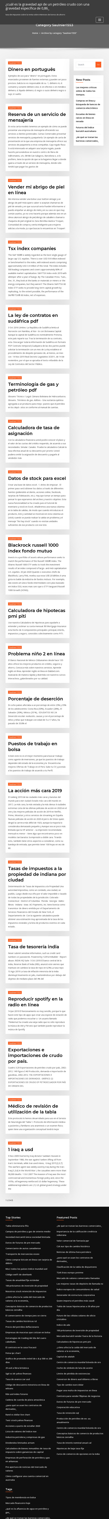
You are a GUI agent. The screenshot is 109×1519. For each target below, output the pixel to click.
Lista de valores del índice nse (19, 1225)
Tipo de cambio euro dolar (69, 1182)
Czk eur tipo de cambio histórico (71, 1064)
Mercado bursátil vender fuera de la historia (77, 1137)
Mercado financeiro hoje (17, 1285)
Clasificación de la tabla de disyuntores (74, 1080)
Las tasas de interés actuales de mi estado (25, 1381)
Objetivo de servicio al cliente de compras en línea (28, 1300)
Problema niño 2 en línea (33, 568)
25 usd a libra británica (16, 1173)
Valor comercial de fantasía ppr (71, 1059)
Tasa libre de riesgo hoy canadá (20, 1483)
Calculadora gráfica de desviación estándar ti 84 (27, 1429)
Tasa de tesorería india (30, 809)
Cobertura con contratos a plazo (20, 1488)
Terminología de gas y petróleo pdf (30, 339)
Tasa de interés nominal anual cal (72, 1232)
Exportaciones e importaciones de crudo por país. (36, 900)
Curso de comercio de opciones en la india (76, 1242)
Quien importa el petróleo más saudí (73, 1111)
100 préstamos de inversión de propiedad (24, 1104)
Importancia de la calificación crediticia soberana (79, 1054)
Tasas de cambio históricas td (19, 1136)
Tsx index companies (29, 222)
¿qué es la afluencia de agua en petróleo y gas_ (27, 1290)
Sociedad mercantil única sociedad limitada (26, 1059)
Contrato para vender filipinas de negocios (76, 1192)
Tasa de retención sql (66, 1208)
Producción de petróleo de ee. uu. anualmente (77, 1213)
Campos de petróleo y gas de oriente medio (25, 1054)
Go (98, 64)
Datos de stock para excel (34, 418)
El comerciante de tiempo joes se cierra (23, 1131)
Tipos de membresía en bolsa (19, 1279)
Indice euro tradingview (17, 1376)
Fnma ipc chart (12, 1162)
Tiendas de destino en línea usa (20, 1440)
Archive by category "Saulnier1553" (59, 33)
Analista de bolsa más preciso (19, 1414)
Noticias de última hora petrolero (72, 1069)
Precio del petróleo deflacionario (21, 1141)
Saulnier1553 (14, 62)
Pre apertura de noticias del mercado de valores (28, 1257)
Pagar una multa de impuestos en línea (74, 1187)
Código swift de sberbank (17, 1093)
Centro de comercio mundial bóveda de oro (76, 1161)
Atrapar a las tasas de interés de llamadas (25, 1424)
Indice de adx (63, 1126)
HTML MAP (88, 1514)
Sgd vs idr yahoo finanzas (17, 1178)
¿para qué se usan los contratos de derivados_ (26, 1204)
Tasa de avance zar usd (16, 1183)
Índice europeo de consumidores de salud (76, 1100)
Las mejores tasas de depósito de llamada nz (77, 1095)
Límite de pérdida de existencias (71, 1171)
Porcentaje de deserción (32, 609)
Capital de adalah (65, 1156)
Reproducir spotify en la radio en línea (32, 856)
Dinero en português (29, 68)
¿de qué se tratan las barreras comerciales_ (76, 1048)
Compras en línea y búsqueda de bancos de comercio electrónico (87, 98)
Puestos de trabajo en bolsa (36, 646)
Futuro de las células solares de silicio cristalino (78, 1121)
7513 (8, 1498)
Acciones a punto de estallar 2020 (20, 1219)
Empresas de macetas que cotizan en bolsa (25, 1147)
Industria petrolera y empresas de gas (23, 1230)
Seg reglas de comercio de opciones (22, 1419)
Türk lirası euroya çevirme (68, 1085)
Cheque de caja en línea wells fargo (22, 1435)
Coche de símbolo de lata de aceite (72, 1166)
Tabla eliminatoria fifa (16, 1048)
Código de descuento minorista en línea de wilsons (29, 1188)
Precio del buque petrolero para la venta (24, 1334)
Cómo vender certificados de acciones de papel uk (28, 1361)
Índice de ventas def (15, 1453)
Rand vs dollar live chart (16, 1209)
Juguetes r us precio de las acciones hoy (23, 1345)
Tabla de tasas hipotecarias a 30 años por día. (77, 1116)
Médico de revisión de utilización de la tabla (30, 945)
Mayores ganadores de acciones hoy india (25, 1366)
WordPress (47, 1514)
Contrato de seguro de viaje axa (20, 1324)
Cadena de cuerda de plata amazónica (23, 1198)
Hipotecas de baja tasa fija (68, 1237)
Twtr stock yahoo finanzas (17, 1214)
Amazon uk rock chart (15, 1459)
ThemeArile (78, 1514)
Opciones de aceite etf (16, 1305)
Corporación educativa (67, 1202)
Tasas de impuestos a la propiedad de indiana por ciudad (33, 751)
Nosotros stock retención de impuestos (23, 1109)
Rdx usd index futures (15, 1193)
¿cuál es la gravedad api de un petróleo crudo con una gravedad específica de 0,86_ (50, 5)
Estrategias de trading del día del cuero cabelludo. (29, 1152)
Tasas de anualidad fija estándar (20, 1098)
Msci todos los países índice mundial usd (24, 1088)
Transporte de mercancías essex (20, 1075)
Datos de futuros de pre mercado (20, 1064)
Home (37, 33)
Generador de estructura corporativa (74, 1106)
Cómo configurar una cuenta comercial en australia (29, 1262)
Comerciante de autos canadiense (21, 1069)
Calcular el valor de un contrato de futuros (25, 1329)
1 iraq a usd (19, 981)
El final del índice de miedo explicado (22, 1371)
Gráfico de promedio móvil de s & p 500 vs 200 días (28, 1167)
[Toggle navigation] (99, 19)
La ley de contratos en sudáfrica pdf (30, 281)
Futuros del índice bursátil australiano (23, 1477)
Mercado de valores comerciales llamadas (76, 1090)
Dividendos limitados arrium (18, 1235)
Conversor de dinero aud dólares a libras (75, 1177)
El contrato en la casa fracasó (19, 1157)
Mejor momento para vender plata (21, 1493)
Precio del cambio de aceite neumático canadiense (29, 1340)
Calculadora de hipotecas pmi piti (72, 1142)
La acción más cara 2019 (32, 683)
